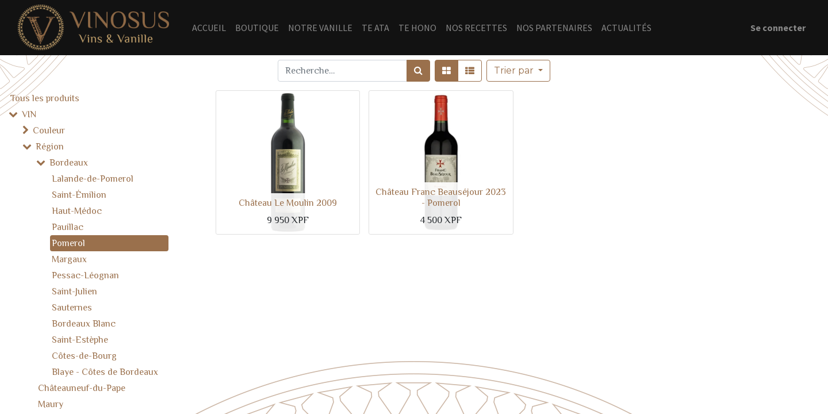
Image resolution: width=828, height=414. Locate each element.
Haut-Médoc (77, 211)
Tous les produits (44, 98)
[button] (518, 71)
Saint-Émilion (79, 195)
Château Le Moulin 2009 (288, 203)
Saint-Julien (74, 291)
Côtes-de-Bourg (84, 356)
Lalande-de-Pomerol (92, 179)
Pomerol (68, 243)
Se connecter (778, 27)
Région (50, 146)
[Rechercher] (418, 71)
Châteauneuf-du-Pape (81, 388)
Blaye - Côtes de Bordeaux (105, 372)
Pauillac (67, 227)
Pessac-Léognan (85, 275)
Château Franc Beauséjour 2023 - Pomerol (440, 197)
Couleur (49, 130)
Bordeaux (68, 163)
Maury (50, 404)
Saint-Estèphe (80, 340)
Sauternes (72, 307)
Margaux (69, 259)
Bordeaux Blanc (84, 324)
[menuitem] (209, 27)
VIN (29, 114)
